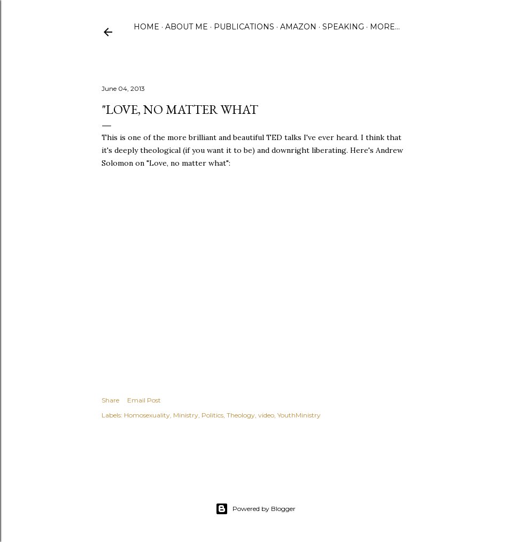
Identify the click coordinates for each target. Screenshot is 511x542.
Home (146, 27)
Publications (244, 27)
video (266, 415)
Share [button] (110, 400)
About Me (186, 27)
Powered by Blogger (255, 508)
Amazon (298, 27)
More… (385, 27)
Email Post (144, 400)
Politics (212, 415)
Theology (241, 415)
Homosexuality (147, 415)
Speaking (343, 27)
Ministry (185, 415)
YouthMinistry (299, 415)
